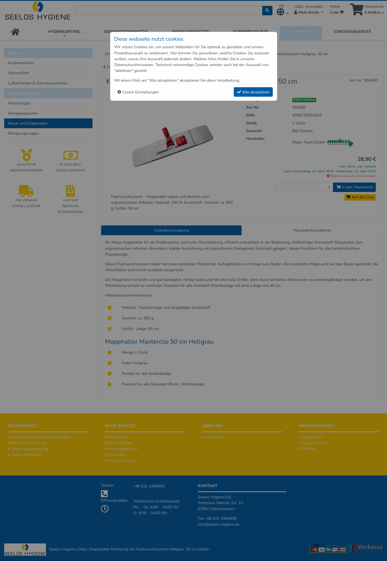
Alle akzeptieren (253, 92)
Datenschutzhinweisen (133, 64)
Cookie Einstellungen (138, 92)
